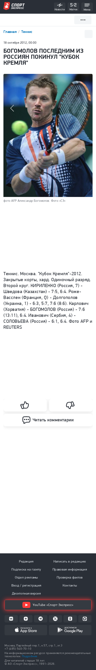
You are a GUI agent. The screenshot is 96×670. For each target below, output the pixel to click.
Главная (10, 32)
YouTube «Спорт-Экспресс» (47, 605)
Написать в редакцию (69, 561)
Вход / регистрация (26, 585)
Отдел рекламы (26, 577)
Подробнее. (30, 656)
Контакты (70, 585)
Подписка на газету (26, 569)
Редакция (26, 561)
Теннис (26, 32)
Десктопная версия (26, 593)
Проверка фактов (70, 577)
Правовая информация (70, 569)
